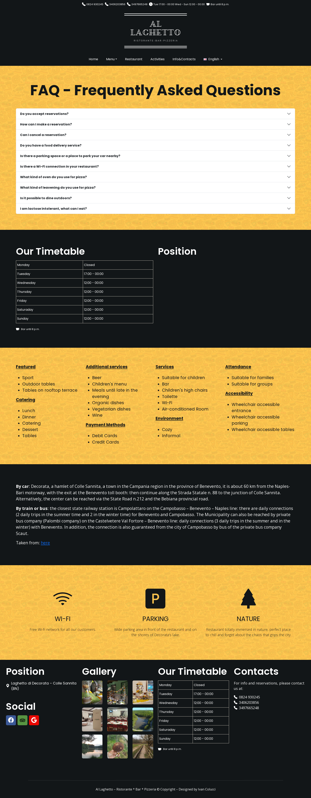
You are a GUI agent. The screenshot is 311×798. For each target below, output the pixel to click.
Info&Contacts (184, 59)
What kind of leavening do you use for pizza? (58, 187)
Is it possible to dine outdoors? (46, 198)
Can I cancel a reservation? (43, 135)
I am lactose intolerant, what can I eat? (53, 208)
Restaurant (133, 59)
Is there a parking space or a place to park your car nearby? (70, 156)
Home (93, 59)
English (213, 59)
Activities (157, 59)
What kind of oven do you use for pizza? (53, 177)
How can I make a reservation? (46, 124)
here (45, 543)
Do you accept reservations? (44, 114)
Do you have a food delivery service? (50, 145)
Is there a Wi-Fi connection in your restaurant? (59, 166)
